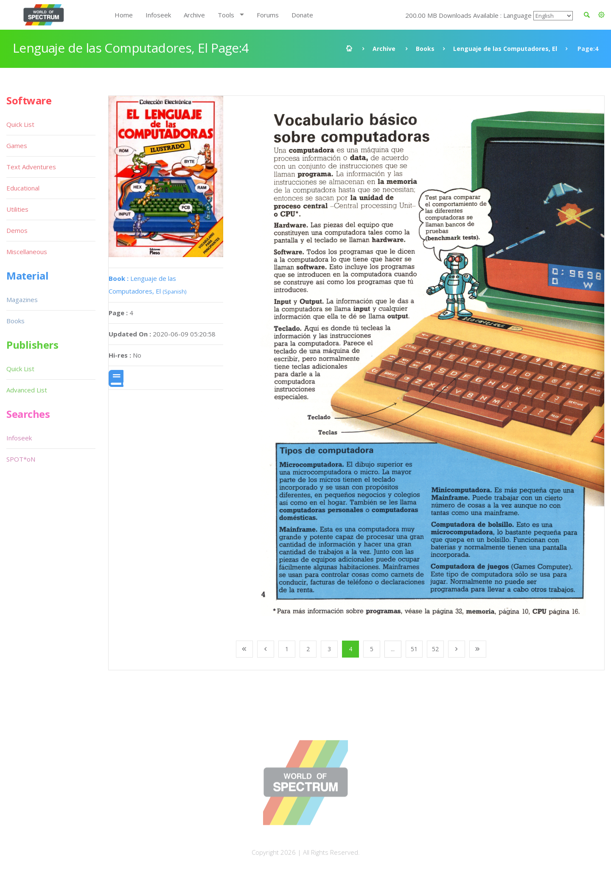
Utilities (17, 209)
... (393, 649)
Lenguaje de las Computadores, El (505, 49)
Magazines (22, 299)
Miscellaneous (26, 251)
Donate (302, 15)
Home (124, 15)
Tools (226, 15)
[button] (601, 15)
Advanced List (26, 390)
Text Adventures (31, 166)
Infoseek (158, 15)
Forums (268, 15)
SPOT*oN (20, 459)
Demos (17, 230)
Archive (194, 15)
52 (435, 649)
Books (425, 49)
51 (414, 649)
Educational (22, 188)
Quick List (20, 124)
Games (16, 145)
